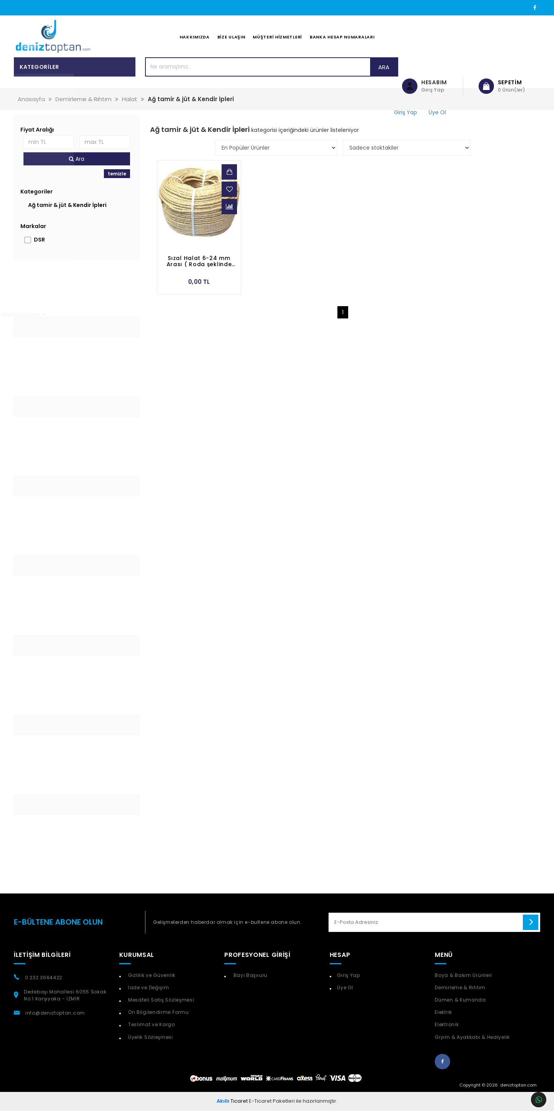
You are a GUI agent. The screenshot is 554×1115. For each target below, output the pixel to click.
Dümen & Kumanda (460, 1004)
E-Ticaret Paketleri (272, 1105)
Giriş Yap (348, 979)
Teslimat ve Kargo (151, 1028)
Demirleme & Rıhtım (460, 991)
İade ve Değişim (148, 991)
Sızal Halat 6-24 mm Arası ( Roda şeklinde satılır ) (199, 265)
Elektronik (447, 1028)
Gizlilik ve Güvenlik (151, 979)
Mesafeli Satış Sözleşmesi (160, 1004)
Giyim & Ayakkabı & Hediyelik (472, 1041)
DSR (39, 244)
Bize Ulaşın (231, 39)
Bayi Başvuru (249, 979)
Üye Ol (345, 991)
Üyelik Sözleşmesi (150, 1041)
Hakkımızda (195, 39)
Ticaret (232, 1105)
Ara (362, 71)
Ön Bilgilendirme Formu (158, 1016)
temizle (117, 178)
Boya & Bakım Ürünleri (463, 979)
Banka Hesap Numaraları (342, 39)
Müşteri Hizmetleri (277, 39)
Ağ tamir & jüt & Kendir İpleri (67, 209)
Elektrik (443, 1016)
